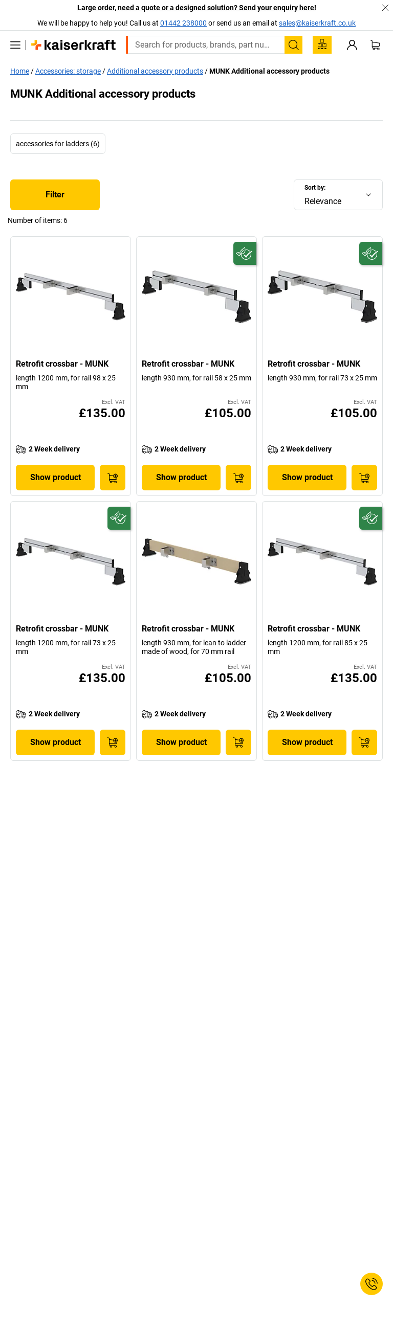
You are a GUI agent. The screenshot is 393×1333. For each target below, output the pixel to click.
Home (19, 71)
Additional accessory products (155, 71)
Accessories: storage (68, 71)
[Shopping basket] (375, 45)
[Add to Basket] (112, 477)
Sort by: (314, 188)
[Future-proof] (244, 253)
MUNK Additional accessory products (269, 71)
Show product (55, 477)
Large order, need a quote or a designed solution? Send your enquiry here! (196, 8)
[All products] (15, 45)
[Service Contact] (371, 1284)
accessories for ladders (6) (58, 144)
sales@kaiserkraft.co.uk (317, 23)
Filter (55, 194)
